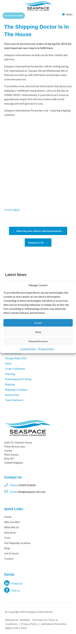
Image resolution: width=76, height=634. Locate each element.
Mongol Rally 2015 (16, 358)
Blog (7, 548)
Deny (38, 331)
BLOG (17, 209)
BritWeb (25, 619)
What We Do (11, 527)
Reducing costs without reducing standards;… (38, 231)
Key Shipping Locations (17, 542)
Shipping (10, 384)
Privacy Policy (46, 348)
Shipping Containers (16, 389)
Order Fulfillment (15, 368)
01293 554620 (27, 485)
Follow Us (13, 583)
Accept (38, 322)
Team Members (14, 400)
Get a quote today (13, 15)
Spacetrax (10, 532)
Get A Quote (11, 553)
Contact (9, 558)
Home (7, 516)
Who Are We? (12, 522)
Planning (10, 373)
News (8, 363)
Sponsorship (12, 394)
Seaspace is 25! (38, 242)
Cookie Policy (28, 348)
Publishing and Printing (18, 379)
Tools (7, 537)
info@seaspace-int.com (31, 491)
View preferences (38, 341)
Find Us (12, 590)
